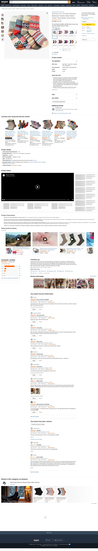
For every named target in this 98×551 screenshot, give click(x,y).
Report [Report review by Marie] (40, 412)
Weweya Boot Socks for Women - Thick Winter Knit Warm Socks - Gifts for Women (75, 249)
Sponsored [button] (3, 230)
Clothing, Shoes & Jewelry (6, 8)
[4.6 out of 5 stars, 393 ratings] (57, 135)
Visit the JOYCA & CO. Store (58, 11)
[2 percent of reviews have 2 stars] (10, 273)
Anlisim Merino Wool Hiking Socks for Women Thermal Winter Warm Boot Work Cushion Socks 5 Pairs (21, 248)
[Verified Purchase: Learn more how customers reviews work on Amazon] (51, 302)
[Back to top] (49, 534)
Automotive (91, 5)
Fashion (78, 5)
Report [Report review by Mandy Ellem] (31, 451)
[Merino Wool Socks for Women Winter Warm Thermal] (24, 482)
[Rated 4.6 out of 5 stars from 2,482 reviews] (75, 251)
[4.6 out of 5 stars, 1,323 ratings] (33, 138)
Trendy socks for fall (10, 176)
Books (28, 5)
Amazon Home (84, 5)
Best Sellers (23, 5)
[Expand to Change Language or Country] (52, 540)
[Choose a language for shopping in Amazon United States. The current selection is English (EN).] (73, 2)
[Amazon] (5, 2)
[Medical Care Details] (11, 5)
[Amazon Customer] (10, 174)
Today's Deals (34, 5)
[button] (3, 5)
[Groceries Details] (52, 5)
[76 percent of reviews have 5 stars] (10, 266)
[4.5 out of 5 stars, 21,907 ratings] (9, 136)
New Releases (57, 5)
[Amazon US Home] (36, 540)
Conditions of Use (32, 544)
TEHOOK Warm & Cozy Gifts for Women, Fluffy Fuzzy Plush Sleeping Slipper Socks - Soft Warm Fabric (48, 249)
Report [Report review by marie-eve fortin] (31, 437)
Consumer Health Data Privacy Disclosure (50, 544)
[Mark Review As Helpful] (34, 309)
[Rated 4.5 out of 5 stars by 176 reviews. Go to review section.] (39, 500)
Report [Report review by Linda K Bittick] (40, 375)
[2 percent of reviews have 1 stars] (10, 275)
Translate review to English (36, 439)
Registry (63, 5)
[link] (10, 133)
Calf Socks (32, 8)
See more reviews (34, 416)
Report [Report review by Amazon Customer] (40, 321)
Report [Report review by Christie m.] (40, 360)
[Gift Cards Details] (43, 5)
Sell (45, 5)
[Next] (69, 50)
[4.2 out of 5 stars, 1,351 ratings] (21, 135)
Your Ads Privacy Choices (63, 544)
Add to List (84, 39)
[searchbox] (40, 2)
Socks (28, 8)
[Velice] (4, 483)
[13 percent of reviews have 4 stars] (10, 268)
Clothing (17, 8)
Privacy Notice (39, 544)
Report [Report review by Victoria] (31, 467)
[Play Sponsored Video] (18, 239)
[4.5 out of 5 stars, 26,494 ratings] (46, 138)
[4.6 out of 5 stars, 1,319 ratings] (70, 138)
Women (13, 8)
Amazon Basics (16, 5)
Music (74, 5)
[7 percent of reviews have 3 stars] (10, 271)
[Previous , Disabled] (60, 50)
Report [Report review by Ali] (40, 335)
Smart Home (68, 5)
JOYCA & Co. (89, 28)
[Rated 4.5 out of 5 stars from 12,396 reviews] (48, 251)
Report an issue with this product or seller (61, 113)
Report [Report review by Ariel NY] (40, 309)
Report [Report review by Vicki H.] (40, 348)
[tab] (34, 271)
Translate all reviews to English (37, 424)
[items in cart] (94, 2)
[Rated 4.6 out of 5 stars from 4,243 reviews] (21, 250)
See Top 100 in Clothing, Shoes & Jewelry (36, 162)
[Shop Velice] (12, 484)
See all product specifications (59, 101)
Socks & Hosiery (23, 8)
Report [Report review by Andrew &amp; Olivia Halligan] (40, 398)
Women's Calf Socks (10, 163)
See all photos (93, 276)
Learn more (60, 110)
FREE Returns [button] (55, 27)
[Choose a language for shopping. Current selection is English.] (49, 540)
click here (35, 160)
